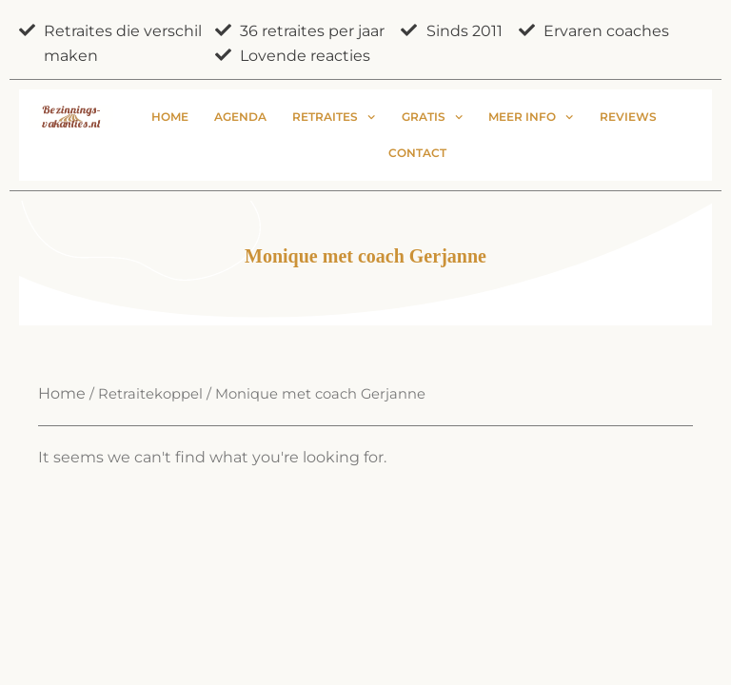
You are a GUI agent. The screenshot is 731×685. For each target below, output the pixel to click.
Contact (417, 153)
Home (169, 116)
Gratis (432, 117)
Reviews (628, 116)
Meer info (530, 117)
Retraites (333, 117)
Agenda (240, 116)
